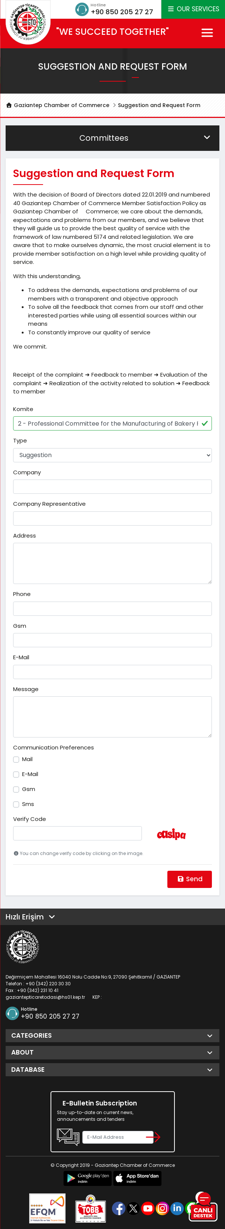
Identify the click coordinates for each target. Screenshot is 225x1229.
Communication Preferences (53, 747)
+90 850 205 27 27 (122, 11)
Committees (145, 138)
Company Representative (49, 504)
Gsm (19, 626)
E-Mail (21, 657)
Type (20, 440)
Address (24, 535)
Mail (27, 759)
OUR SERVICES (193, 8)
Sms (28, 804)
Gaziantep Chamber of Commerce (57, 105)
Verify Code (29, 819)
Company (27, 472)
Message (26, 689)
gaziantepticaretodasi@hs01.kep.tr (45, 997)
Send (190, 878)
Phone (22, 594)
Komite (23, 409)
